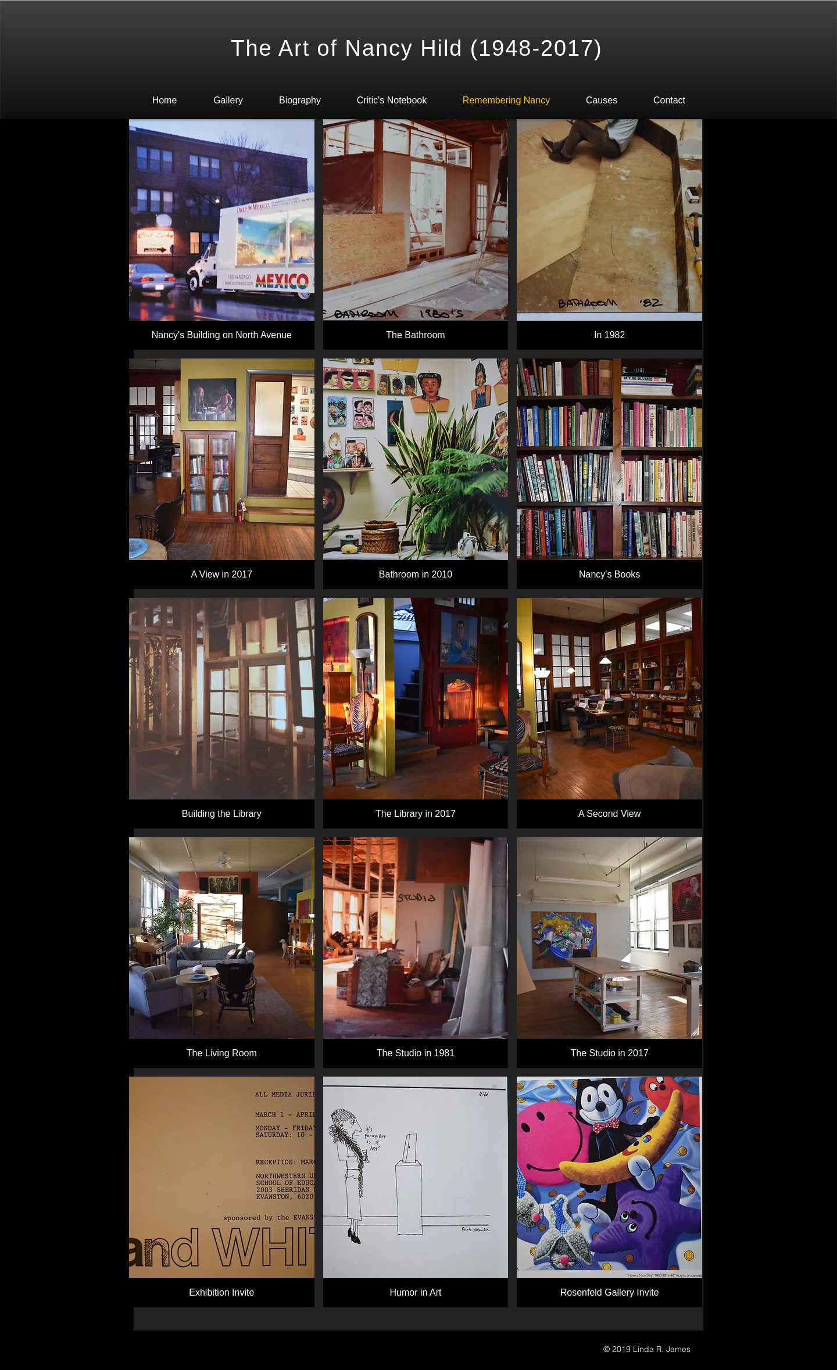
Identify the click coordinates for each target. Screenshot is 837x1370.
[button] (221, 234)
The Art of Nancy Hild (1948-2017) (416, 48)
